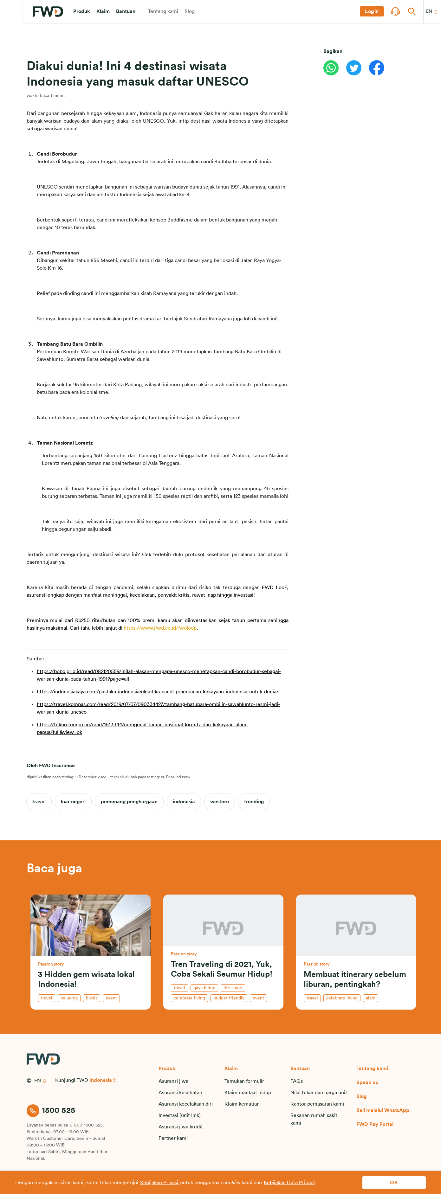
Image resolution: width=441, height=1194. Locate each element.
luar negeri (73, 801)
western (219, 801)
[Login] (372, 11)
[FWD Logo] (48, 11)
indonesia (184, 801)
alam (370, 998)
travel (39, 801)
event (111, 998)
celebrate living (189, 998)
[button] (81, 11)
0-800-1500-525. (87, 1125)
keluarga (69, 998)
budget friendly (228, 998)
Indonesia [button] (100, 1080)
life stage (233, 988)
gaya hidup (204, 988)
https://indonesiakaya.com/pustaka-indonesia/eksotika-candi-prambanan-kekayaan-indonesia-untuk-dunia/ (158, 691)
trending (254, 801)
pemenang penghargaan (129, 801)
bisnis (91, 998)
